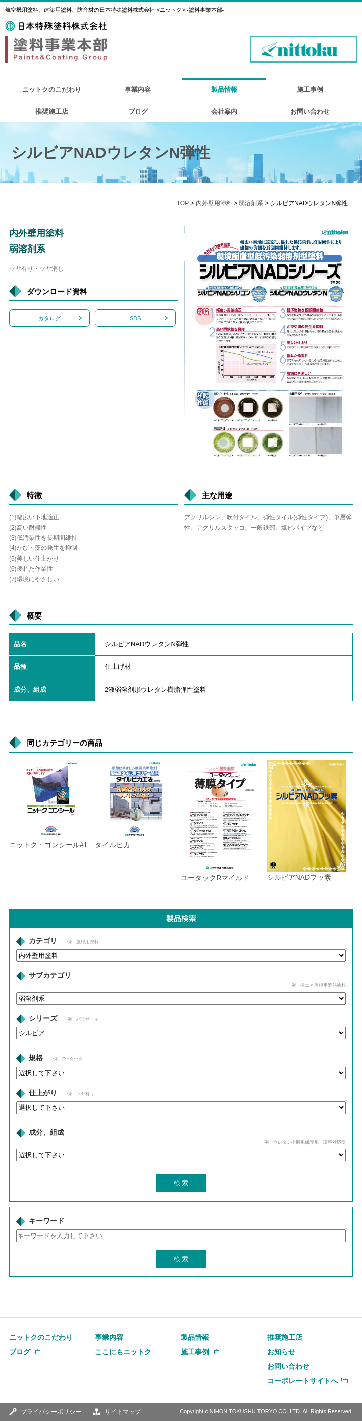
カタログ (49, 318)
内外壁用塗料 (214, 203)
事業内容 (138, 89)
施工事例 (310, 89)
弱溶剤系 (251, 203)
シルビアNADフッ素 (299, 877)
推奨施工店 (51, 111)
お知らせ (281, 1352)
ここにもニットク (123, 1352)
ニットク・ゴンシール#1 (48, 845)
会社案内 (224, 111)
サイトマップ (123, 1411)
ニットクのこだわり (51, 89)
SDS (135, 318)
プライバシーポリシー (51, 1411)
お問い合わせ (310, 111)
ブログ (138, 111)
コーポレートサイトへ (302, 1381)
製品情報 (224, 89)
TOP (183, 203)
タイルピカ (112, 845)
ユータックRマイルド (215, 878)
